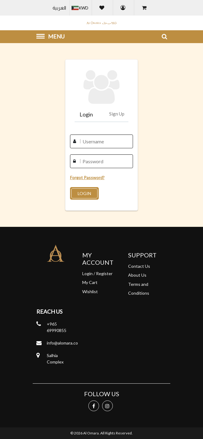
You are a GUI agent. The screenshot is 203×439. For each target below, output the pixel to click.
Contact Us (139, 266)
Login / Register (97, 273)
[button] (81, 8)
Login (86, 114)
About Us (137, 275)
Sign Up (116, 113)
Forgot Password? (87, 177)
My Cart (90, 282)
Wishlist (90, 291)
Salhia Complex (55, 358)
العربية (59, 7)
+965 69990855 (56, 327)
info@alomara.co (62, 342)
